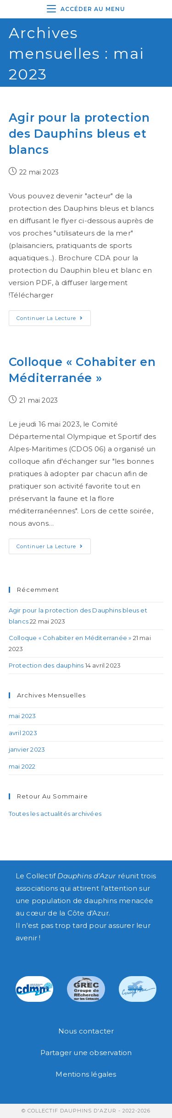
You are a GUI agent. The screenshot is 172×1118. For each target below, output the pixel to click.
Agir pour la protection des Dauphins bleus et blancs (79, 134)
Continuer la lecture (54, 315)
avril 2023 (23, 732)
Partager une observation (86, 1052)
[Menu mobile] (86, 9)
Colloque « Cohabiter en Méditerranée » (70, 637)
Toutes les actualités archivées (55, 813)
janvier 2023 (27, 749)
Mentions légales (85, 1074)
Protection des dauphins (46, 665)
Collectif (71, 875)
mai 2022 (22, 766)
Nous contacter (86, 1031)
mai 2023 (22, 715)
